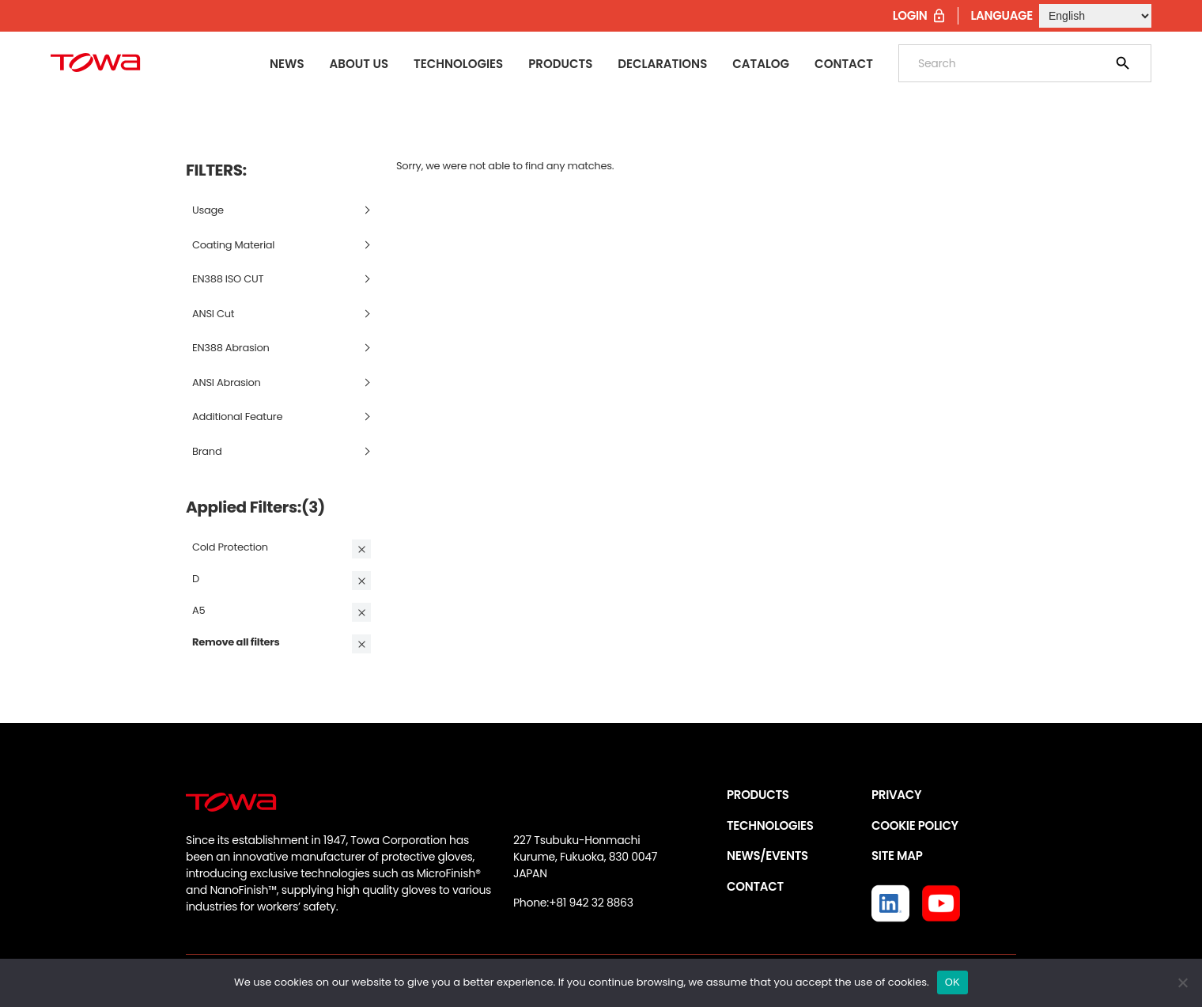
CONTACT (755, 886)
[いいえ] (1182, 982)
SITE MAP (896, 855)
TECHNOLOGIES (770, 825)
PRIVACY (896, 794)
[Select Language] (1095, 16)
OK (952, 982)
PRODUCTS (758, 794)
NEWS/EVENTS (767, 855)
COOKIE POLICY (914, 825)
